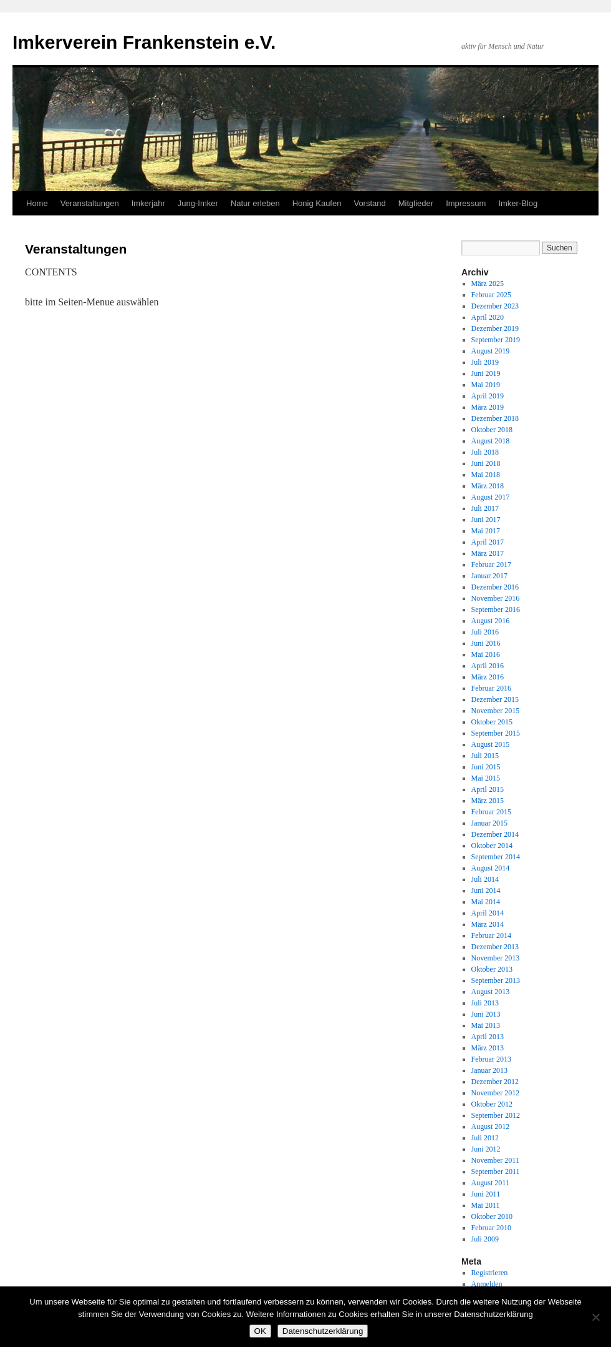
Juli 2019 (485, 362)
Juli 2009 (485, 1239)
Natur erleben (255, 203)
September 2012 (495, 1115)
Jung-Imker (198, 203)
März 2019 (487, 407)
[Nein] (595, 1317)
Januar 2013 (489, 1070)
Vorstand (369, 203)
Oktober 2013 (491, 969)
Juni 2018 (486, 463)
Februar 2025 (491, 294)
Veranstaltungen (89, 203)
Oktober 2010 (491, 1216)
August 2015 (490, 744)
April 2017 (487, 542)
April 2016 (487, 665)
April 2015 (487, 789)
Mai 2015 (485, 778)
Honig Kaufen (317, 203)
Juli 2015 (485, 755)
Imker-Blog (517, 203)
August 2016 (490, 620)
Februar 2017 (491, 564)
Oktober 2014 (491, 845)
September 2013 (495, 980)
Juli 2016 (485, 632)
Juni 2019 (486, 373)
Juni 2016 (486, 643)
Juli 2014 (485, 879)
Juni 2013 (486, 1014)
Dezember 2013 (495, 946)
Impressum (466, 203)
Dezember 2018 (495, 418)
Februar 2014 (491, 935)
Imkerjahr (148, 203)
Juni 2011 (486, 1194)
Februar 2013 (491, 1059)
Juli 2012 (485, 1137)
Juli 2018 (485, 452)
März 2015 (487, 800)
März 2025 (487, 283)
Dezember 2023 (495, 306)
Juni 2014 (486, 890)
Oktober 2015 (491, 722)
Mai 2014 (485, 901)
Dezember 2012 (495, 1081)
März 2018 (487, 485)
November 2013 (495, 958)
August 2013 (490, 991)
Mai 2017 (485, 530)
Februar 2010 (491, 1227)
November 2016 (495, 598)
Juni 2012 (486, 1149)
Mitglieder (415, 203)
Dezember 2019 (495, 328)
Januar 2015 (489, 823)
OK (260, 1331)
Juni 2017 (486, 519)
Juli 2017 (485, 508)
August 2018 (490, 441)
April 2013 (487, 1036)
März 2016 (487, 677)
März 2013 (487, 1048)
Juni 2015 (486, 766)
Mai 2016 (485, 654)
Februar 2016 (491, 688)
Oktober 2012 (491, 1104)
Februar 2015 (491, 811)
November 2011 (495, 1160)
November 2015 (495, 710)
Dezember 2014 (495, 834)
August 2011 (490, 1182)
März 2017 (487, 553)
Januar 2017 (489, 575)
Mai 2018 (485, 474)
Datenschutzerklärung (322, 1331)
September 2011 (495, 1171)
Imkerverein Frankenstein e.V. (144, 42)
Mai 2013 (485, 1025)
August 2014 (490, 868)
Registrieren (489, 1272)
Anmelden (487, 1284)
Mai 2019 (485, 384)
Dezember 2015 (495, 699)
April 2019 (487, 396)
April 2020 (487, 317)
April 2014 (487, 913)
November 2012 (495, 1092)
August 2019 (490, 351)
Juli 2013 (485, 1003)
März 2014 (487, 924)
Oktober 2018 (491, 429)
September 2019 (495, 339)
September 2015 (495, 733)
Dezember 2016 (495, 587)
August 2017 (490, 497)
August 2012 (490, 1126)
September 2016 (495, 609)
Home (37, 203)
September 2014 (495, 856)
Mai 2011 (485, 1205)
